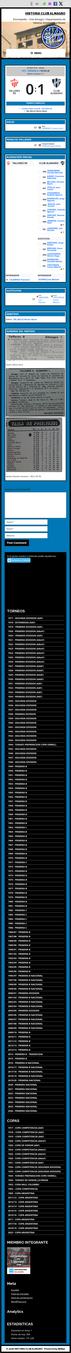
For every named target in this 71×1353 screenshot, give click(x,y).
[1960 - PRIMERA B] (35, 814)
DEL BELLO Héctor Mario (25, 319)
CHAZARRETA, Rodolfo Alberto (54, 194)
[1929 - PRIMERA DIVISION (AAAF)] (35, 675)
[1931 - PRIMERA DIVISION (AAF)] (35, 683)
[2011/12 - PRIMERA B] (35, 1041)
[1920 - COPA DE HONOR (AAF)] (35, 1145)
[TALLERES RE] (14, 89)
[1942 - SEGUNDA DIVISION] (35, 731)
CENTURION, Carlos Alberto (54, 266)
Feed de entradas (20, 1293)
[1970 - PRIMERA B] (35, 858)
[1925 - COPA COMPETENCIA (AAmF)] (35, 1154)
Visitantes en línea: (21, 1330)
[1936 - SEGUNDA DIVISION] (35, 705)
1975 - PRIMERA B (30, 71)
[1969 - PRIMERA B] (35, 854)
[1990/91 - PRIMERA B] (35, 949)
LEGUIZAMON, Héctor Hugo (54, 255)
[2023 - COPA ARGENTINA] (35, 1232)
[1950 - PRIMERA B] (35, 771)
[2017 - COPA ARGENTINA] (35, 1219)
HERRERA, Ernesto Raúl (52, 128)
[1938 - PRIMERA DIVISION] (35, 714)
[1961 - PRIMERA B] (35, 819)
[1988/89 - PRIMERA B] (35, 941)
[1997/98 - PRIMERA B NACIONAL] (35, 980)
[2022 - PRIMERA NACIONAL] (35, 1093)
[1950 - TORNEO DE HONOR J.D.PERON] (35, 1180)
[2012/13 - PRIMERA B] (35, 1045)
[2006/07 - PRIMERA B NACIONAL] (35, 1019)
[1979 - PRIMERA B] (35, 897)
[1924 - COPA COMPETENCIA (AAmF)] (35, 1150)
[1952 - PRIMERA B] (35, 779)
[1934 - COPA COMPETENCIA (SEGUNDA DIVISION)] (35, 1167)
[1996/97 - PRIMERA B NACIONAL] (35, 976)
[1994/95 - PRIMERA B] (35, 967)
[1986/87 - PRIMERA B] (35, 932)
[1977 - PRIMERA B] (35, 888)
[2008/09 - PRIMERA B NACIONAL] (35, 1028)
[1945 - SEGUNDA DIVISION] (35, 749)
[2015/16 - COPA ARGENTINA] (35, 1215)
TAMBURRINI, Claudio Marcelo (55, 171)
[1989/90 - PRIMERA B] (35, 945)
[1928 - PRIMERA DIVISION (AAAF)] (35, 670)
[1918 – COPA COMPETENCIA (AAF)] (35, 1132)
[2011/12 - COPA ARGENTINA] (35, 1198)
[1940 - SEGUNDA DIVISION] (35, 723)
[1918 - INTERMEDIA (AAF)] (35, 622)
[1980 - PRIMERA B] (35, 901)
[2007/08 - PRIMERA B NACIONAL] (35, 1024)
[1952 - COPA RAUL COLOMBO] (35, 1184)
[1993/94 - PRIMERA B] (35, 963)
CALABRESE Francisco (19, 279)
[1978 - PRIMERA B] (35, 893)
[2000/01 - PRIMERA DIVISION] (35, 993)
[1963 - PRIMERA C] (35, 827)
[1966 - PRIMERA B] (35, 840)
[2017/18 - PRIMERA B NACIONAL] (35, 1072)
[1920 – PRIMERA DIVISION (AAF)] (35, 635)
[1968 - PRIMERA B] (35, 849)
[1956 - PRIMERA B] (35, 797)
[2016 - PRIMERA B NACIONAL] (35, 1063)
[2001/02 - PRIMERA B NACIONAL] (35, 997)
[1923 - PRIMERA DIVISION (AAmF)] (35, 649)
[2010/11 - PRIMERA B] (35, 1037)
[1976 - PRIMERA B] (35, 884)
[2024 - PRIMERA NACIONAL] (35, 1102)
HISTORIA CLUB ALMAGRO (45, 13)
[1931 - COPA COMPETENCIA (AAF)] (35, 1163)
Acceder (15, 1290)
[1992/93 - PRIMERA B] (35, 958)
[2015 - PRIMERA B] (35, 1058)
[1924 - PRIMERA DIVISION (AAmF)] (35, 653)
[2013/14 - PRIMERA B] (35, 1050)
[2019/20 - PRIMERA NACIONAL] (35, 1080)
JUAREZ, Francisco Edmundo (55, 177)
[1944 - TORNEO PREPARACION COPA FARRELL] (35, 745)
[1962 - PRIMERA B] (35, 823)
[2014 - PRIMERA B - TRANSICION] (35, 1054)
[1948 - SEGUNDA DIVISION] (35, 762)
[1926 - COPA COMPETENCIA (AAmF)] (35, 1158)
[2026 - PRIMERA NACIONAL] (35, 1111)
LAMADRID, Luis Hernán (55, 229)
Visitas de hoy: (18, 1334)
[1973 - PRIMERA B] (35, 871)
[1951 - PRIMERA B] (35, 775)
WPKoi (61, 1349)
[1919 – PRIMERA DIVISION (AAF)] (35, 627)
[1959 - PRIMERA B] (35, 810)
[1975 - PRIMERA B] (35, 880)
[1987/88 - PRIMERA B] (35, 936)
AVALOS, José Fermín (54, 205)
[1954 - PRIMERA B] (35, 788)
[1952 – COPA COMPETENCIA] (35, 1189)
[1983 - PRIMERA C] (35, 915)
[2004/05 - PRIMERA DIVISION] (35, 1011)
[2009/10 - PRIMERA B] (35, 1032)
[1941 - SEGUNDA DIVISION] (35, 727)
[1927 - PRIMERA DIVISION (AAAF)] (35, 666)
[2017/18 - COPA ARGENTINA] (35, 1224)
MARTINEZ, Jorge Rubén (55, 243)
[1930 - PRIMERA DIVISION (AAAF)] (35, 679)
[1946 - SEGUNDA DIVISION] (35, 753)
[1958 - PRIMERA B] (35, 806)
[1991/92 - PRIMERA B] (35, 954)
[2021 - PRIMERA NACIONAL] (35, 1089)
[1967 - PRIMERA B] (35, 845)
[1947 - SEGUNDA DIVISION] (35, 758)
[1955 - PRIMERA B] (35, 792)
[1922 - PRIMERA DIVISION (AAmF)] (35, 644)
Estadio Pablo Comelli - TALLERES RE (37, 108)
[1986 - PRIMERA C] (35, 928)
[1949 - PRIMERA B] (35, 766)
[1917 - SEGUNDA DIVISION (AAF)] (35, 618)
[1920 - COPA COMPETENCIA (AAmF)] (35, 1141)
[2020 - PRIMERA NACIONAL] (35, 1085)
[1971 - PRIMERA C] (35, 862)
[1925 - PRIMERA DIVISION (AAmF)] (35, 657)
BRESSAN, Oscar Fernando (55, 249)
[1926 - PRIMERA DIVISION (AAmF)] (35, 662)
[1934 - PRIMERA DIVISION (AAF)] (35, 697)
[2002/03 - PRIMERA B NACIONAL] (35, 1002)
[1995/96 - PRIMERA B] (35, 971)
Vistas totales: (18, 1338)
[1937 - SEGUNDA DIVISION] (35, 710)
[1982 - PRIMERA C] (35, 910)
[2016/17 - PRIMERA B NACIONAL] (35, 1067)
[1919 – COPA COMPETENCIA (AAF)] (35, 1136)
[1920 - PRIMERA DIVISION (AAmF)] (35, 631)
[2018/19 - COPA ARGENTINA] (35, 1228)
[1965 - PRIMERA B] (35, 836)
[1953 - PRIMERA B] (35, 784)
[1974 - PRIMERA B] (35, 875)
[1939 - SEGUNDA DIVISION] (35, 718)
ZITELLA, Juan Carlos (51, 146)
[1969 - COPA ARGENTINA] (35, 1193)
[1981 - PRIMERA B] (35, 906)
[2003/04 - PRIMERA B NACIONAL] (35, 1006)
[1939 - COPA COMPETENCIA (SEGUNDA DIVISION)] (35, 1171)
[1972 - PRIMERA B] (35, 867)
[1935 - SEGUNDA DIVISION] (35, 701)
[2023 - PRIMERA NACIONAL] (35, 1098)
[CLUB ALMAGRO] (56, 89)
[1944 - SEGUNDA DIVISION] (35, 740)
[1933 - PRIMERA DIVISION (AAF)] (35, 692)
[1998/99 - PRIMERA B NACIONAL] (35, 984)
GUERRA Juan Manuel (48, 279)
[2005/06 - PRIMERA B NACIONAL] (35, 1015)
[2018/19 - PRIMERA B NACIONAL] (35, 1076)
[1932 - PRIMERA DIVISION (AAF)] (35, 688)
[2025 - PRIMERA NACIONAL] (35, 1106)
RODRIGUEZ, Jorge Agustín (56, 199)
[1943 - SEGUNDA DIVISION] (35, 736)
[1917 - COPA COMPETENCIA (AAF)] (35, 1128)
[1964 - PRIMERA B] (35, 832)
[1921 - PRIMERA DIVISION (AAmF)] (35, 640)
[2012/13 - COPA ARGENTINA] (35, 1202)
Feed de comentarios (22, 1297)
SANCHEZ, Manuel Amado (56, 216)
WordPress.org (18, 1301)
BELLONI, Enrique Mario (55, 182)
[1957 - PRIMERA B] (35, 801)
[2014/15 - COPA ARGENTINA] (35, 1211)
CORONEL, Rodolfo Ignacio (56, 210)
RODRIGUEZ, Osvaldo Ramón (54, 260)
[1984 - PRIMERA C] (35, 919)
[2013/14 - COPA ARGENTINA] (35, 1206)
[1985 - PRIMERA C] (35, 923)
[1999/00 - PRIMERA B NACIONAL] (35, 989)
